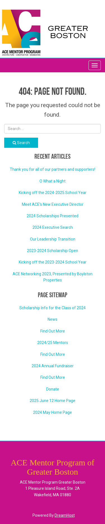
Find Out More (52, 331)
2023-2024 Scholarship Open (52, 250)
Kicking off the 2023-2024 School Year (53, 262)
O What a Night (52, 181)
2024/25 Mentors (52, 342)
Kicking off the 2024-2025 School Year (53, 192)
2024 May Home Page (52, 412)
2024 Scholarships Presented (52, 216)
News (52, 319)
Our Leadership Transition (52, 239)
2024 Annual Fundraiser (53, 366)
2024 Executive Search (52, 227)
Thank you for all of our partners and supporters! (52, 169)
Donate (52, 389)
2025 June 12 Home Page (52, 400)
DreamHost (65, 515)
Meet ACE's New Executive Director (52, 204)
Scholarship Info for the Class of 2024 (52, 308)
